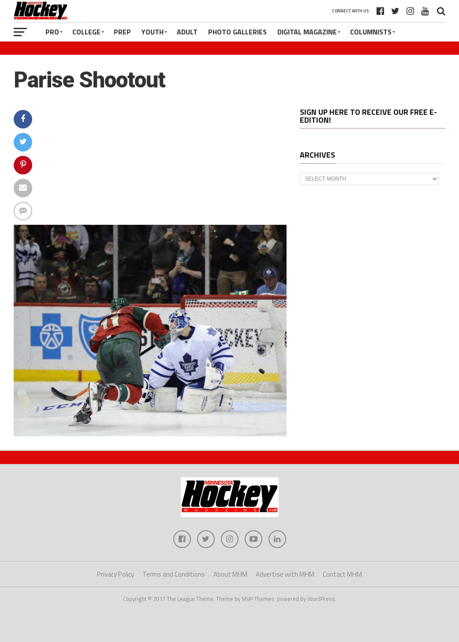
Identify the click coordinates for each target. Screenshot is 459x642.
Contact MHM (342, 574)
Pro (52, 31)
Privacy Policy (115, 574)
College (86, 31)
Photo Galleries (237, 31)
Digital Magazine (307, 31)
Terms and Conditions (173, 574)
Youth (153, 31)
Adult (187, 31)
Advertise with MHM (285, 574)
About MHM (230, 574)
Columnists (371, 31)
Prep (122, 31)
